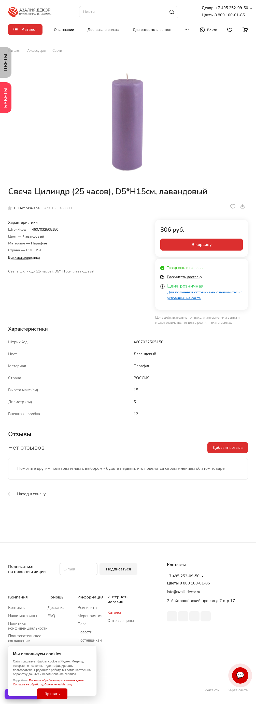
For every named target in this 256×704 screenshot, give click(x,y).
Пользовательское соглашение (24, 638)
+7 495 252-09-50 (232, 8)
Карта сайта (237, 690)
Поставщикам (90, 640)
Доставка (56, 607)
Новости (85, 632)
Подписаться (118, 569)
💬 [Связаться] (240, 675)
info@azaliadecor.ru (183, 591)
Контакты (16, 607)
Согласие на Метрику (58, 684)
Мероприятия (90, 615)
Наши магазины (22, 615)
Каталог (114, 612)
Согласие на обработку (28, 684)
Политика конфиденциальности (28, 626)
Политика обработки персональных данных (57, 680)
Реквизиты (87, 607)
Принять (52, 694)
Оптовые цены (120, 620)
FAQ (51, 615)
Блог (82, 624)
